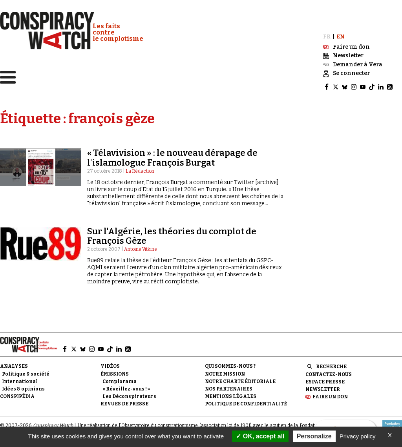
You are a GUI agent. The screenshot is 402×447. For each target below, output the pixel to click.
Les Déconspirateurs (129, 394)
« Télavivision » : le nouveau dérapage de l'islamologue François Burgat (172, 156)
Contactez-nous (328, 372)
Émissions (114, 371)
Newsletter (322, 387)
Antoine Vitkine (140, 247)
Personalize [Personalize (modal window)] (314, 436)
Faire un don (330, 394)
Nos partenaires (228, 386)
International (20, 379)
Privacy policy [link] (358, 436)
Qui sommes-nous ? (230, 364)
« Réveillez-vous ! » (126, 386)
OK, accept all (260, 436)
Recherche (331, 364)
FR (327, 34)
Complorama (119, 379)
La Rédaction (140, 169)
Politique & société (25, 371)
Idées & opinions (23, 386)
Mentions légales (230, 394)
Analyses (14, 364)
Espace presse (325, 379)
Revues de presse (124, 402)
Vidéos (110, 364)
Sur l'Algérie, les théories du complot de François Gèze (171, 234)
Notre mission (225, 371)
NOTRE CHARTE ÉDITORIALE (240, 379)
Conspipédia (17, 394)
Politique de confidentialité (246, 402)
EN (340, 34)
